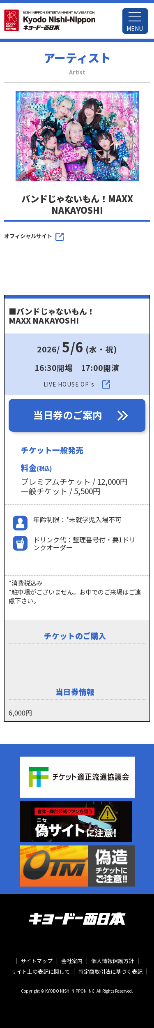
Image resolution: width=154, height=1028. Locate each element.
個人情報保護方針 (112, 961)
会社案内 (72, 961)
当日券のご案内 (67, 414)
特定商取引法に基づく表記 (110, 971)
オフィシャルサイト (28, 236)
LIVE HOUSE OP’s (69, 384)
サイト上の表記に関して (40, 971)
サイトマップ (37, 961)
